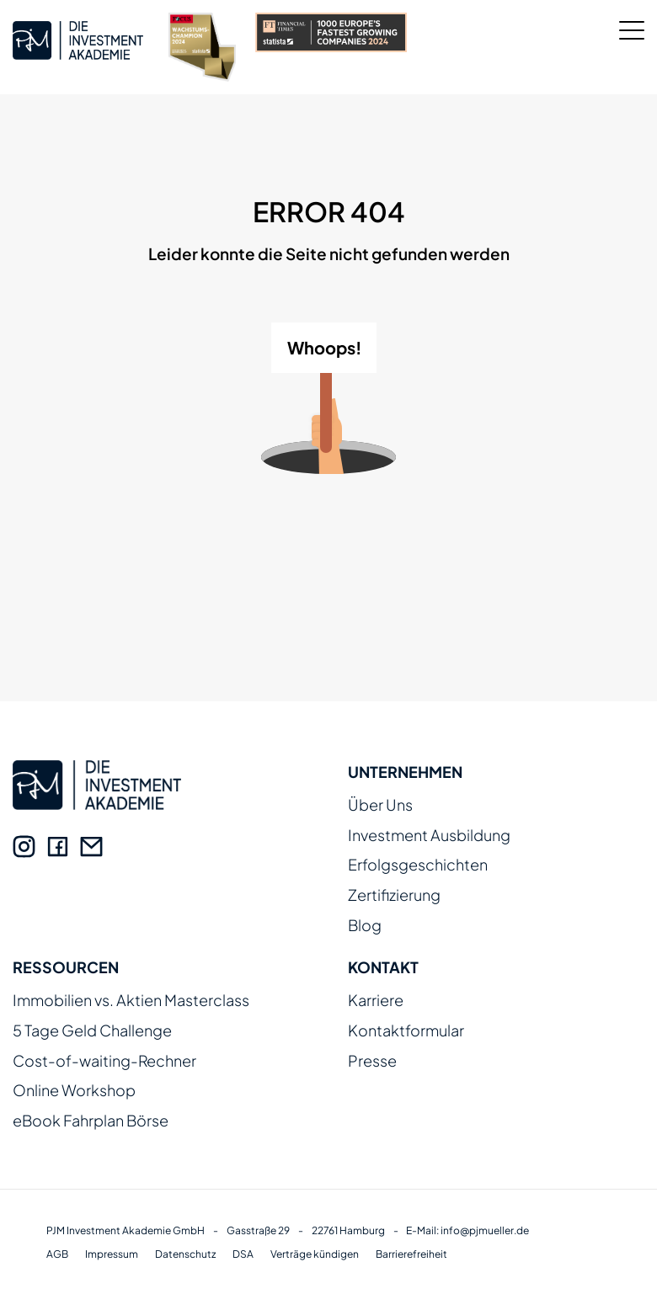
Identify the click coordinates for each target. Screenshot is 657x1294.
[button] (37, 1257)
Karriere (375, 1000)
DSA (243, 1254)
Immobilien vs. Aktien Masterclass (131, 1000)
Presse (372, 1061)
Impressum (111, 1254)
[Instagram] (24, 846)
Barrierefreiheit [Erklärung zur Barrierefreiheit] (411, 1254)
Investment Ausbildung (429, 835)
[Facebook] (57, 846)
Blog (365, 926)
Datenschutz (185, 1254)
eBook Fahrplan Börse (90, 1121)
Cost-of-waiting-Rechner (104, 1061)
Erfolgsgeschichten (418, 865)
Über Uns (380, 805)
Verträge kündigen (314, 1254)
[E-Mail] (91, 846)
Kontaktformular (406, 1031)
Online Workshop (74, 1091)
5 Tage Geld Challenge (92, 1031)
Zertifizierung (394, 895)
